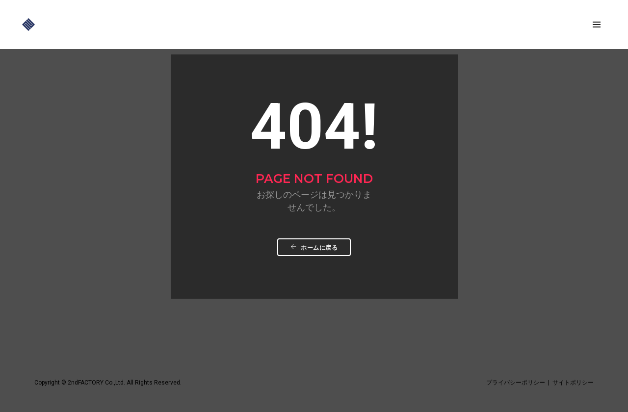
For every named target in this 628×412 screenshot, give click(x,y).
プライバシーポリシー (515, 382)
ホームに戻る (314, 247)
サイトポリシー (573, 382)
